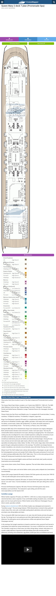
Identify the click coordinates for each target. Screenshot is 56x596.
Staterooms (28, 255)
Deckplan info (9, 39)
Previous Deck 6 (15, 43)
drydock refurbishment (11, 506)
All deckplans (28, 39)
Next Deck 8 (41, 43)
